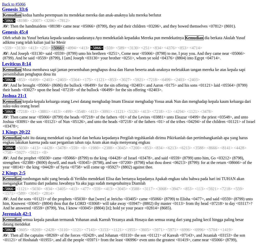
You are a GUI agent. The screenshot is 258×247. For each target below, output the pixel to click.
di (71, 179)
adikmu (9, 42)
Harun (129, 69)
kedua (27, 15)
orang (65, 101)
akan (105, 142)
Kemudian (12, 15)
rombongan (31, 179)
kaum (224, 101)
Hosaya (141, 219)
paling (197, 219)
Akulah (229, 38)
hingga (217, 219)
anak (169, 101)
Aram (96, 142)
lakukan (21, 142)
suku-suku (11, 106)
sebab (16, 38)
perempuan (54, 15)
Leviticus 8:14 (16, 63)
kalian (38, 42)
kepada (55, 38)
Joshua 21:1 (14, 95)
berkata (43, 38)
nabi (25, 138)
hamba (38, 15)
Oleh (7, 38)
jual (47, 42)
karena (34, 142)
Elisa (110, 179)
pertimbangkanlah (208, 138)
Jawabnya (67, 183)
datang (85, 101)
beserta (140, 69)
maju (114, 142)
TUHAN (228, 179)
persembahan (78, 69)
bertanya (129, 179)
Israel (35, 106)
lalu (132, 15)
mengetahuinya (118, 183)
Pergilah (127, 138)
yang (20, 42)
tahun (79, 142)
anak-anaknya (116, 15)
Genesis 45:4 (15, 32)
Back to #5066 (13, 4)
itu (66, 15)
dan (101, 15)
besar (239, 219)
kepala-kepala (33, 101)
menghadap (101, 101)
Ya (78, 183)
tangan (195, 69)
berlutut (155, 15)
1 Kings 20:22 (16, 132)
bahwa (194, 179)
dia (207, 38)
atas (223, 69)
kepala (232, 69)
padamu (51, 183)
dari (248, 101)
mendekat (77, 15)
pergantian (65, 142)
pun (157, 38)
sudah (100, 183)
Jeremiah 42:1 (16, 213)
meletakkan (180, 69)
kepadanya (110, 138)
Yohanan (82, 219)
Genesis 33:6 (15, 9)
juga (91, 183)
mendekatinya (172, 38)
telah (29, 42)
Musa (26, 69)
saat (53, 142)
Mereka (147, 38)
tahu (184, 179)
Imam (116, 101)
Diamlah (139, 183)
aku (84, 183)
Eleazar (128, 101)
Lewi (75, 101)
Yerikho (80, 179)
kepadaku (132, 38)
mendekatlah (113, 38)
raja (68, 138)
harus (243, 138)
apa (226, 138)
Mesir (61, 42)
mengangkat (12, 183)
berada (64, 179)
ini (218, 179)
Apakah (161, 179)
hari (212, 179)
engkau (8, 142)
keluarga (53, 101)
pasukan (51, 219)
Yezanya (118, 219)
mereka (92, 15)
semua (27, 219)
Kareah (105, 219)
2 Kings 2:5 (13, 173)
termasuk (66, 219)
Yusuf (31, 38)
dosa (112, 69)
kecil (207, 219)
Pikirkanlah (176, 138)
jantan (62, 69)
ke (53, 42)
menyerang (128, 142)
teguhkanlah (144, 138)
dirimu (160, 138)
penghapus (99, 69)
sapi (53, 69)
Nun (177, 101)
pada (45, 142)
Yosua (159, 101)
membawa (41, 69)
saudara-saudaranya (78, 38)
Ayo (98, 38)
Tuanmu (30, 183)
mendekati (55, 138)
